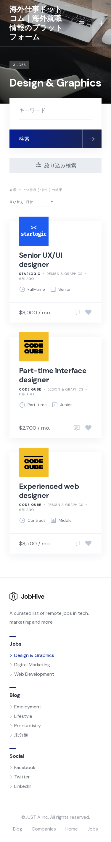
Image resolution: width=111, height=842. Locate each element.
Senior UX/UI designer (40, 259)
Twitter (22, 777)
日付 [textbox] (29, 202)
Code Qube (30, 389)
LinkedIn (22, 786)
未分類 (21, 735)
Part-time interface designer (52, 375)
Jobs (92, 829)
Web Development (34, 674)
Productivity (27, 726)
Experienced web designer (49, 490)
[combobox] (39, 202)
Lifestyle (23, 716)
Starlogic (30, 274)
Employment (27, 707)
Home (71, 829)
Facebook (25, 767)
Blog (17, 829)
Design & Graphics (64, 274)
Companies (44, 829)
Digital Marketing (32, 665)
